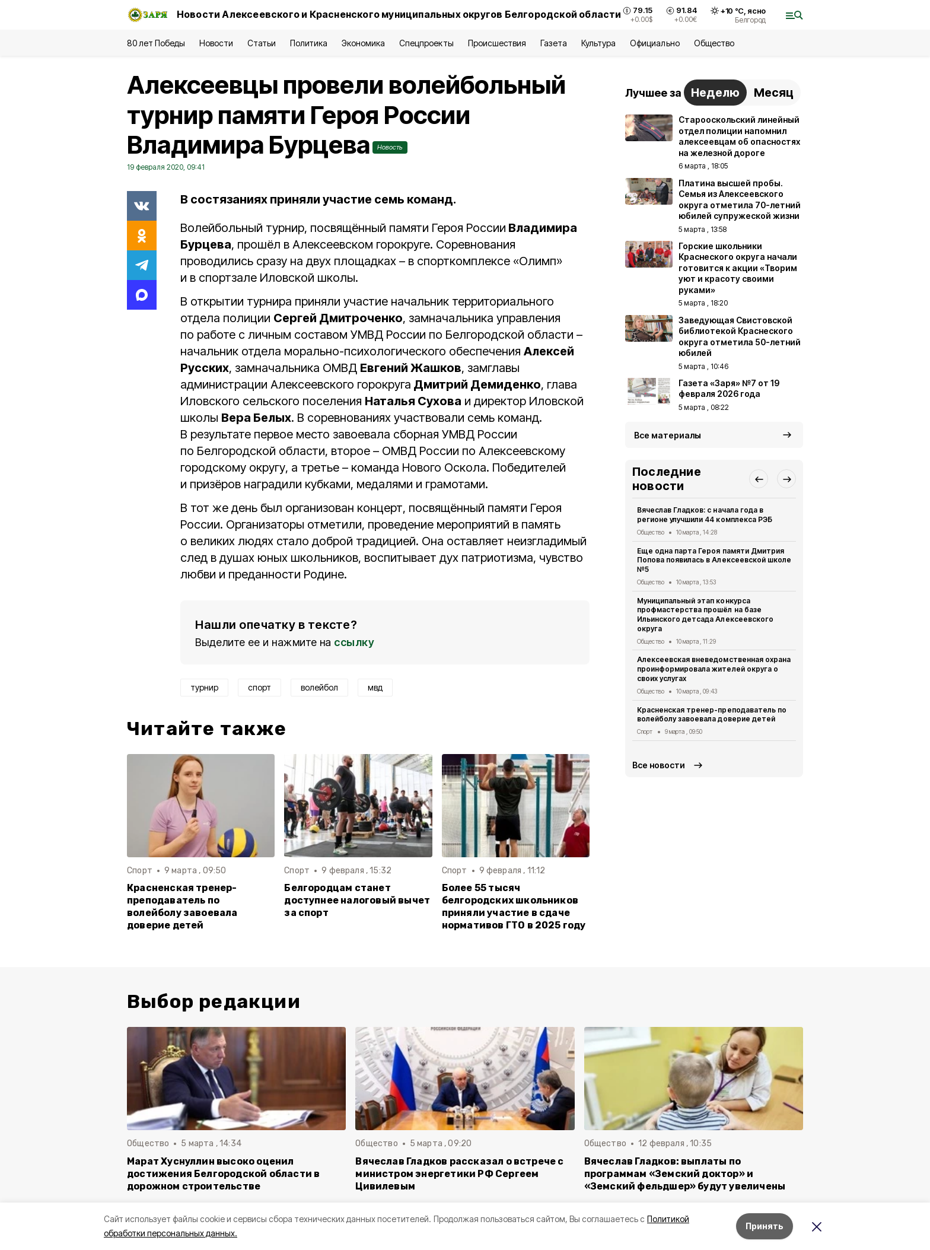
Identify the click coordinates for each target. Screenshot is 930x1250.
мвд (375, 687)
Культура (598, 43)
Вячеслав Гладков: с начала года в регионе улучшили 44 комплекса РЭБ (704, 514)
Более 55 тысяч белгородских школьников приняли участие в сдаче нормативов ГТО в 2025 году (514, 906)
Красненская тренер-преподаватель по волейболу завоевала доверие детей (182, 906)
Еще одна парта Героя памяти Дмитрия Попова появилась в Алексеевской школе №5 (714, 560)
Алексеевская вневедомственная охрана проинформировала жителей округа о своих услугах (714, 669)
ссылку (354, 642)
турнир (204, 687)
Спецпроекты (426, 43)
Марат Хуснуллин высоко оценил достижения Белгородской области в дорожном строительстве (223, 1174)
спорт (259, 687)
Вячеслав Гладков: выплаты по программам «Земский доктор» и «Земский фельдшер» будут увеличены (685, 1174)
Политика (308, 43)
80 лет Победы (156, 43)
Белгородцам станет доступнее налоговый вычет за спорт (357, 900)
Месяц (774, 92)
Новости (215, 43)
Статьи (261, 43)
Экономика (363, 43)
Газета (553, 43)
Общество (714, 43)
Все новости (658, 765)
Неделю (715, 92)
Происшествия (497, 43)
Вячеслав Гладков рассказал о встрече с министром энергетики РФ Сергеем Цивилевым (459, 1174)
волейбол (319, 687)
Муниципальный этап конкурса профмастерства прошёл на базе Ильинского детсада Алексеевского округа (705, 614)
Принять (765, 1226)
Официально (654, 43)
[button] (758, 478)
